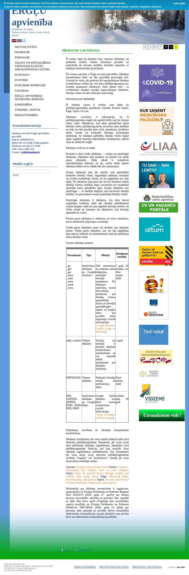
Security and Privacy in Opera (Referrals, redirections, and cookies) (97, 481)
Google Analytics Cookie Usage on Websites (106, 328)
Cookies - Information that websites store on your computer (97, 469)
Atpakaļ (66, 550)
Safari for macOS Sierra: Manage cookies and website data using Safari (97, 475)
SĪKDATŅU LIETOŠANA (147, 567)
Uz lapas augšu (83, 550)
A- (145, 46)
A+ (156, 46)
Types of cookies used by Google (106, 416)
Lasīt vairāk (179, 3)
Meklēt (16, 175)
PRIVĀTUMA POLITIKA (114, 567)
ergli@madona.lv (30, 152)
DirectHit (181, 567)
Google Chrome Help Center (92, 467)
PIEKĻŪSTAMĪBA (85, 567)
